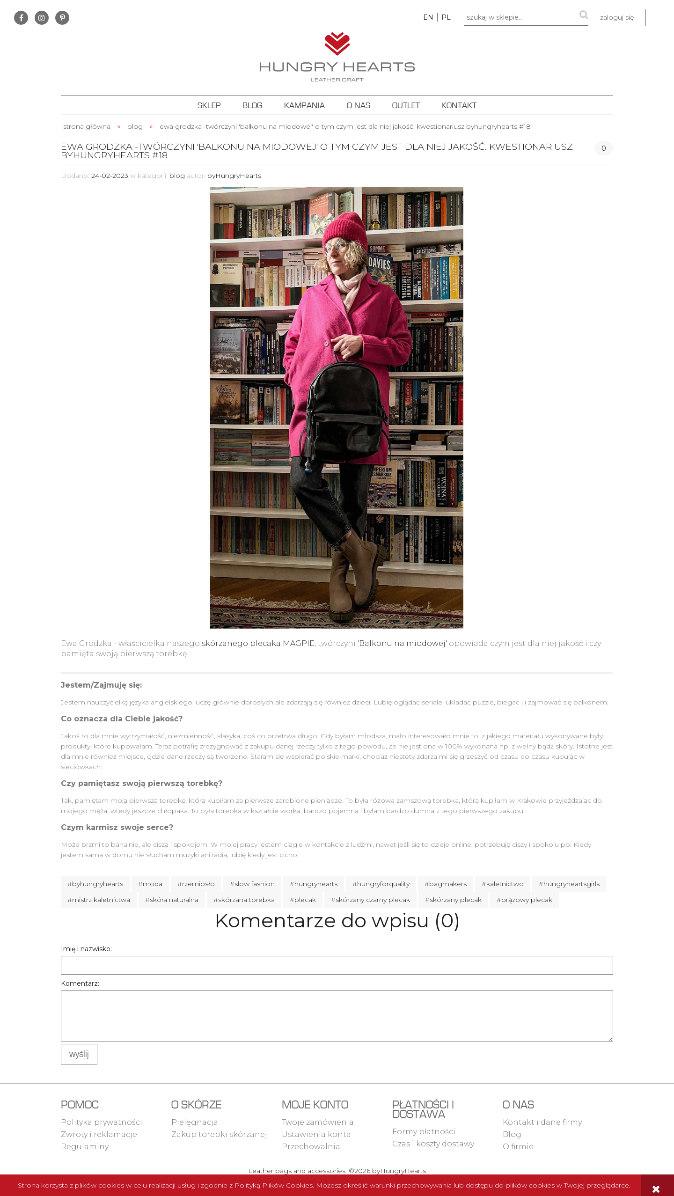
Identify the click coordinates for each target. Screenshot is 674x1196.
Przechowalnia (311, 1146)
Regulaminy (85, 1146)
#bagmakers (446, 884)
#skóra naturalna (171, 899)
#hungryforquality (381, 884)
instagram (42, 18)
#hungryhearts (313, 884)
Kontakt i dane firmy (542, 1122)
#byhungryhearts (95, 884)
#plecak (303, 899)
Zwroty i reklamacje (99, 1134)
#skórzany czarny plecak (370, 899)
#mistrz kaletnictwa (98, 899)
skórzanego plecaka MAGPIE (258, 643)
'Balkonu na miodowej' (402, 643)
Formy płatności (423, 1131)
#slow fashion (252, 884)
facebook (21, 18)
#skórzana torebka (244, 899)
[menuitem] (209, 105)
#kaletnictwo (503, 884)
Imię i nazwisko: (86, 949)
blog (177, 175)
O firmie (518, 1146)
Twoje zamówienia (318, 1122)
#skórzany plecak (453, 899)
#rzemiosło (196, 884)
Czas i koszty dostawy (433, 1143)
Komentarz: (80, 983)
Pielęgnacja (194, 1122)
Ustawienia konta (316, 1134)
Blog (512, 1134)
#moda (150, 884)
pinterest (62, 18)
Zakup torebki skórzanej (219, 1134)
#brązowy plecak (524, 899)
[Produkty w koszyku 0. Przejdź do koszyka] (660, 17)
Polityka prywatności (101, 1122)
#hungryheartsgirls (569, 884)
